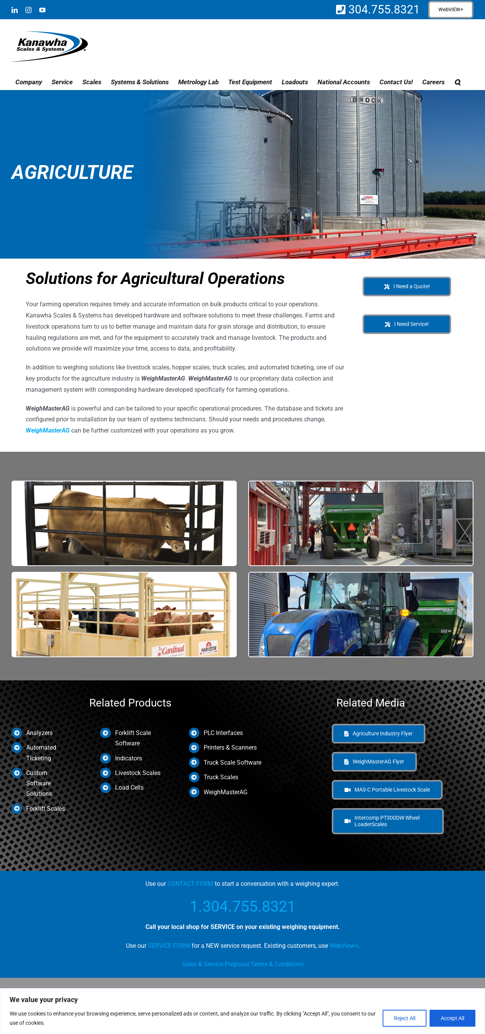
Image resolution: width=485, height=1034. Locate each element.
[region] (242, 1011)
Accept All (452, 1018)
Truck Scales (221, 777)
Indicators (128, 758)
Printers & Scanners (230, 747)
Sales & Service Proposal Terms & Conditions (243, 964)
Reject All (404, 1018)
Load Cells (129, 787)
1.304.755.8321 (243, 906)
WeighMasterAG (48, 430)
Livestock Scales (138, 773)
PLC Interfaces (223, 733)
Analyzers (39, 733)
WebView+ (343, 945)
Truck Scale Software (232, 762)
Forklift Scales (45, 808)
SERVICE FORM (169, 945)
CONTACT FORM (190, 883)
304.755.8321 (383, 9)
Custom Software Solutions (39, 783)
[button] (457, 82)
